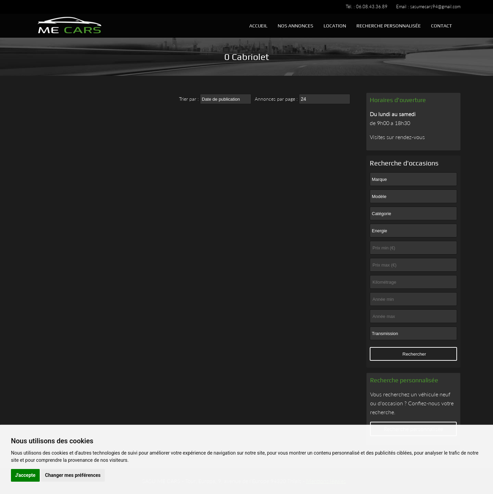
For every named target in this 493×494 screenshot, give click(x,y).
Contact (441, 25)
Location (335, 25)
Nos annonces (295, 25)
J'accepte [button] (25, 475)
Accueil (258, 25)
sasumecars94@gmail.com (435, 6)
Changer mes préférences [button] (73, 475)
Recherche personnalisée (388, 25)
